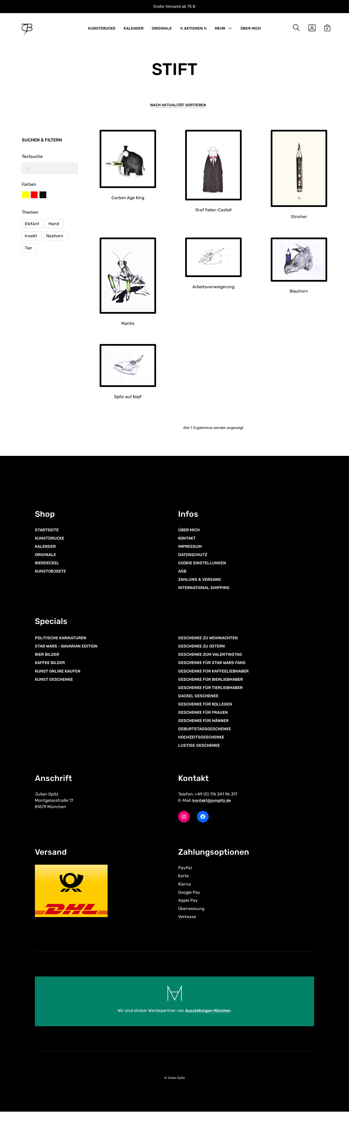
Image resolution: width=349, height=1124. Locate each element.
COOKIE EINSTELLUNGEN (204, 568)
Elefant (32, 227)
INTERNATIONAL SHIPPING (206, 593)
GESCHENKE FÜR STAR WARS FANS (214, 670)
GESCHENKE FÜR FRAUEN (205, 720)
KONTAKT (188, 543)
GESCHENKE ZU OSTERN (203, 654)
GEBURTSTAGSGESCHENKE (207, 737)
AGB (182, 577)
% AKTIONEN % (193, 29)
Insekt (31, 240)
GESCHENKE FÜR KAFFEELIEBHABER (216, 679)
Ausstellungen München (208, 1022)
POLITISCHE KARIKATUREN (63, 645)
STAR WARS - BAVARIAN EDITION (69, 654)
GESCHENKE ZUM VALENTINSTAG (213, 662)
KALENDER (133, 29)
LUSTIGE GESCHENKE (200, 754)
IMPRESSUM (191, 552)
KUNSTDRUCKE (102, 29)
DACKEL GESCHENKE (200, 704)
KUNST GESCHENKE (55, 687)
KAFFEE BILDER (51, 670)
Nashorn (54, 240)
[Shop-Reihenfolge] (178, 109)
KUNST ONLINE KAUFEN (59, 679)
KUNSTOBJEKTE (52, 577)
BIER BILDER (48, 662)
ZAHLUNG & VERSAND (201, 585)
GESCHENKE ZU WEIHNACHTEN (210, 645)
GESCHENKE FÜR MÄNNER (205, 729)
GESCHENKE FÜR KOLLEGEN (207, 712)
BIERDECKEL (48, 568)
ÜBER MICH (250, 29)
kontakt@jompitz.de (214, 810)
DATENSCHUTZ (194, 560)
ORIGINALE (162, 29)
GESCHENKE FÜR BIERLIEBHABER (213, 687)
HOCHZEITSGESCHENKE (203, 745)
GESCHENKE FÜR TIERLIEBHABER (213, 695)
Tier (28, 252)
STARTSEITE (48, 535)
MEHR (220, 29)
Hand (53, 227)
